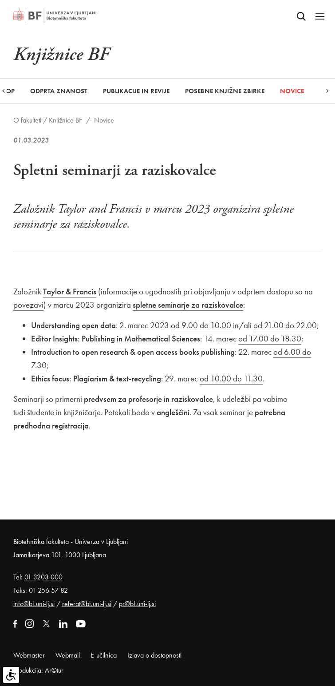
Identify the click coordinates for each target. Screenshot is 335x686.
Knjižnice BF (65, 120)
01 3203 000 (43, 577)
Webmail (67, 655)
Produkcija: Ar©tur (38, 670)
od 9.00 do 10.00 (201, 325)
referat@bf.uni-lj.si (86, 603)
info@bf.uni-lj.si (34, 603)
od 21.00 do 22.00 (285, 325)
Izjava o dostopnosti (154, 655)
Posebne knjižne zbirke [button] (224, 91)
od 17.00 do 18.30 (269, 338)
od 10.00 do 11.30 (231, 378)
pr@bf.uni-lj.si (137, 603)
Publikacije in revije (136, 91)
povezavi (28, 304)
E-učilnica (104, 655)
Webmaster (29, 655)
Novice (292, 91)
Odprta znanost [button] (58, 91)
